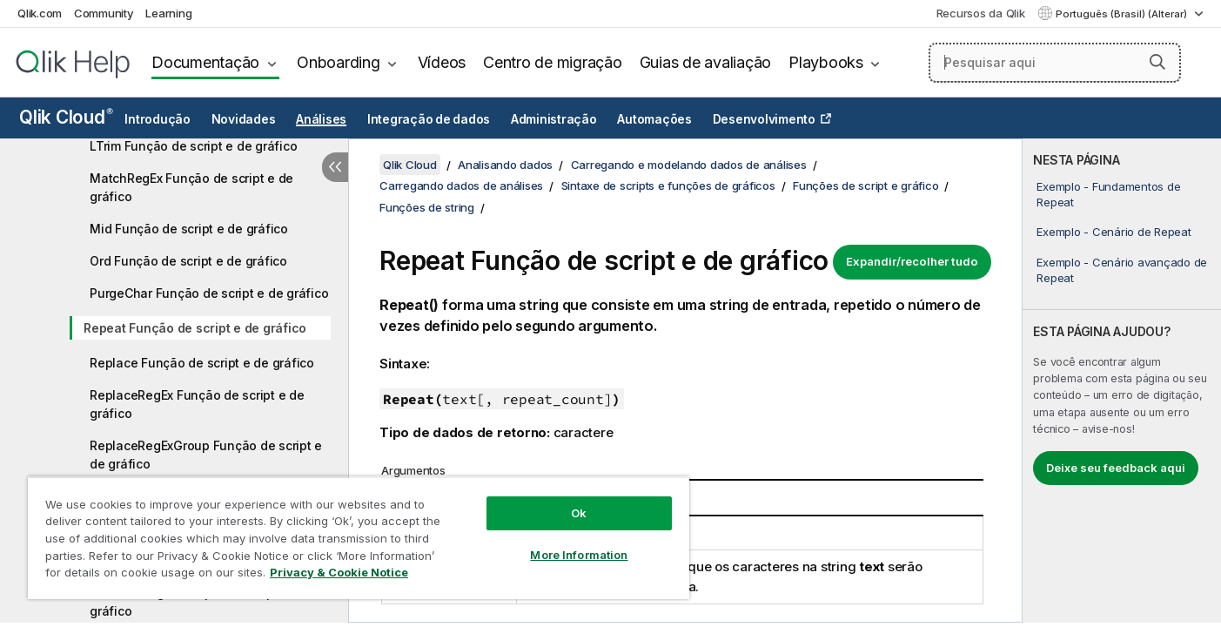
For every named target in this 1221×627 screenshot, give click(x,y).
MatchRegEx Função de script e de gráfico (191, 187)
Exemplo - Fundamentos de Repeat (1108, 194)
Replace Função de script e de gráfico (202, 362)
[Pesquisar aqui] (1054, 62)
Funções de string (426, 207)
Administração (554, 119)
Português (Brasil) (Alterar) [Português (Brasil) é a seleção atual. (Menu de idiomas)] (1123, 14)
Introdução (157, 119)
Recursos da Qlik (980, 13)
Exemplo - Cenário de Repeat (1114, 232)
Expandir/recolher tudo (912, 261)
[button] (1157, 62)
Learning (168, 13)
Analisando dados (505, 165)
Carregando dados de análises (461, 185)
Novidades (243, 119)
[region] (358, 537)
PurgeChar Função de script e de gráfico (209, 293)
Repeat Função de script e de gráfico (195, 327)
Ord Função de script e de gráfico (188, 260)
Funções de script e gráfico (865, 185)
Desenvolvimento (764, 119)
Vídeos (442, 62)
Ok (579, 513)
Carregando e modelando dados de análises (689, 165)
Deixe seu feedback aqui (1115, 468)
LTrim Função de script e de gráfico (193, 145)
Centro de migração (552, 62)
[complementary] (1122, 380)
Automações (654, 119)
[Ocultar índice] (335, 167)
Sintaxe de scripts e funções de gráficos (668, 185)
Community (104, 13)
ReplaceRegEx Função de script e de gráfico (197, 404)
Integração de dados (428, 119)
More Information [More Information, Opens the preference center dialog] (578, 555)
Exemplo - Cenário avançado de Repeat (1122, 270)
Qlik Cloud (66, 117)
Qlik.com (39, 13)
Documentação (205, 62)
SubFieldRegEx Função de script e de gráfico (198, 601)
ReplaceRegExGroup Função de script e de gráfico (206, 454)
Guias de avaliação (706, 62)
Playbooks (825, 62)
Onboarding (338, 62)
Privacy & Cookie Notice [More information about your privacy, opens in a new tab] (339, 572)
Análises (321, 119)
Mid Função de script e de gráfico (189, 228)
